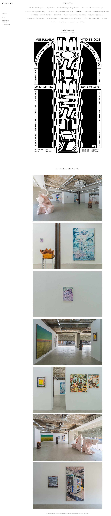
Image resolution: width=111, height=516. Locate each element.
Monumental (79, 11)
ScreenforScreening (52, 18)
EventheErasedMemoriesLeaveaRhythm (93, 7)
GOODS (82, 22)
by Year (3, 17)
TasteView (53, 22)
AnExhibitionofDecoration (95, 15)
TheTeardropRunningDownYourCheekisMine (60, 11)
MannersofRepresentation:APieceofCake (75, 15)
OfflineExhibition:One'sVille (91, 18)
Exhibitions (5, 20)
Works (4, 13)
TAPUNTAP (57, 15)
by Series (4, 15)
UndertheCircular (72, 22)
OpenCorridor (50, 7)
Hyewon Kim (7, 3)
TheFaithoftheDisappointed (37, 7)
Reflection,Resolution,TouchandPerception (70, 18)
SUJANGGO (34, 15)
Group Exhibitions (6, 24)
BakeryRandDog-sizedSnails (101, 11)
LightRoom (88, 11)
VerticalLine (62, 22)
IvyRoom (104, 18)
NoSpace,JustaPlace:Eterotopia (35, 18)
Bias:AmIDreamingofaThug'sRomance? (68, 7)
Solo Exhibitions (5, 23)
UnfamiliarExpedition (46, 15)
